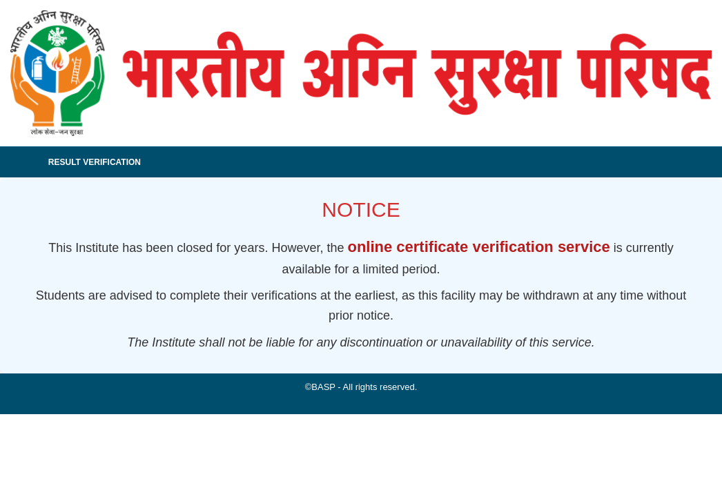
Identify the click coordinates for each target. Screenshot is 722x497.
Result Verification (94, 162)
